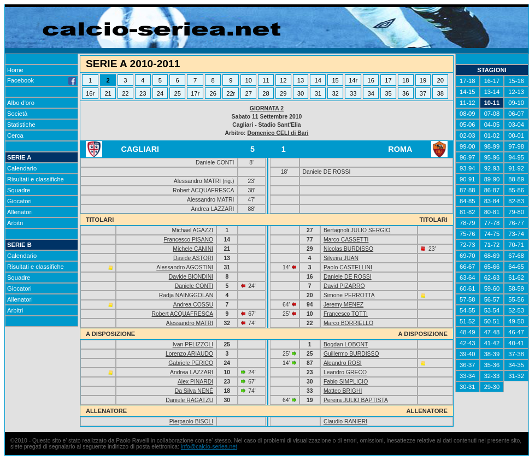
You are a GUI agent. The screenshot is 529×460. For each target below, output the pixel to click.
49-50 (516, 321)
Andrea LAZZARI (191, 372)
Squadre (18, 190)
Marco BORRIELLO (348, 323)
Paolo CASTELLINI (348, 267)
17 (388, 80)
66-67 (467, 266)
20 (440, 80)
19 (423, 80)
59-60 (492, 288)
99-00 (467, 146)
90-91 (467, 179)
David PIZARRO (344, 286)
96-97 (467, 157)
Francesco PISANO (188, 240)
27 (248, 93)
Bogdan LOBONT (346, 344)
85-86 (516, 190)
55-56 (516, 299)
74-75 (492, 234)
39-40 (467, 354)
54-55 (467, 310)
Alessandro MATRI (189, 323)
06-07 (516, 113)
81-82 (467, 212)
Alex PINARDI (195, 382)
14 (318, 80)
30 (300, 93)
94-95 (516, 157)
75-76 (467, 234)
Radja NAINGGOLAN (186, 295)
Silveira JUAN (341, 258)
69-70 (467, 255)
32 (335, 93)
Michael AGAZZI (193, 230)
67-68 (516, 255)
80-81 (492, 212)
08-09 (467, 113)
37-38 (516, 354)
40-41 (516, 343)
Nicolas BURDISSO (348, 249)
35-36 (492, 365)
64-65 (516, 266)
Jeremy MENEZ (343, 305)
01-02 (492, 135)
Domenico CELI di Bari (277, 133)
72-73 (467, 244)
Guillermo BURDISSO (351, 354)
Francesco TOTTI (346, 314)
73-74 (516, 234)
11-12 (467, 102)
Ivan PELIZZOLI (193, 344)
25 (177, 93)
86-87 (492, 190)
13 (300, 80)
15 (335, 80)
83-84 (492, 201)
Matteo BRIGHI (343, 391)
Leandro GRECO (345, 372)
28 (265, 93)
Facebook (41, 80)
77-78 (492, 223)
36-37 (467, 365)
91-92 (516, 168)
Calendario (22, 168)
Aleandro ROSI (343, 363)
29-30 (492, 387)
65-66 (492, 266)
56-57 (492, 299)
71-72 (492, 244)
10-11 (492, 102)
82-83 (516, 201)
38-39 (492, 354)
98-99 (492, 146)
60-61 (467, 288)
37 (423, 93)
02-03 (467, 135)
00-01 (516, 135)
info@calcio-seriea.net (209, 447)
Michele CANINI (193, 249)
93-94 (467, 168)
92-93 (492, 168)
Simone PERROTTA (349, 295)
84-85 (467, 201)
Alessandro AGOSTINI (184, 267)
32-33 (492, 376)
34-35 (516, 365)
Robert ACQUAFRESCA (183, 314)
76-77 (516, 223)
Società (17, 113)
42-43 (467, 343)
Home (15, 70)
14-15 (467, 92)
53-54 (492, 310)
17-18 (467, 81)
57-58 (467, 299)
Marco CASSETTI (346, 240)
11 (265, 80)
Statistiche (21, 124)
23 (142, 93)
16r (90, 93)
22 (125, 93)
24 (160, 93)
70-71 (516, 244)
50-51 (492, 321)
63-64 (467, 277)
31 (318, 93)
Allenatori (20, 212)
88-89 (516, 179)
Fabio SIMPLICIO (346, 382)
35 (388, 93)
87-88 (467, 190)
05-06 (467, 124)
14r (353, 80)
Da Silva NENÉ (194, 391)
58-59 (516, 288)
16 (370, 80)
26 (213, 93)
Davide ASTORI (193, 258)
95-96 (492, 157)
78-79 (467, 223)
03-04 (516, 124)
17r (195, 93)
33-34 (467, 376)
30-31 (467, 387)
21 (107, 93)
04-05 (492, 124)
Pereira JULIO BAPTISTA (356, 400)
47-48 (492, 332)
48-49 (467, 332)
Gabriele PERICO (190, 363)
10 (248, 80)
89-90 (492, 179)
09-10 (516, 102)
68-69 (492, 255)
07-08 (492, 113)
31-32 (516, 376)
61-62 (516, 277)
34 (370, 93)
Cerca (15, 135)
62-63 (492, 277)
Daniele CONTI (194, 286)
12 (283, 80)
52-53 (516, 310)
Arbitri (15, 223)
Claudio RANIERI (345, 421)
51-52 (467, 321)
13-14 (492, 92)
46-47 (516, 332)
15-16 (516, 81)
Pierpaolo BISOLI (191, 421)
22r (230, 93)
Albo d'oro (20, 102)
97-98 (516, 146)
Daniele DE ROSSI (348, 277)
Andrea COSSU (193, 305)
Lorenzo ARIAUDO (189, 354)
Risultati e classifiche (35, 179)
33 (353, 93)
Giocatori (19, 201)
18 (405, 80)
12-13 (516, 92)
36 (405, 93)
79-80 (516, 212)
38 (440, 93)
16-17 (492, 81)
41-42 (492, 343)
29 (283, 93)
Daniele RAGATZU (189, 400)
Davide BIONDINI (191, 277)
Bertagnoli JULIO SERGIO (357, 230)
